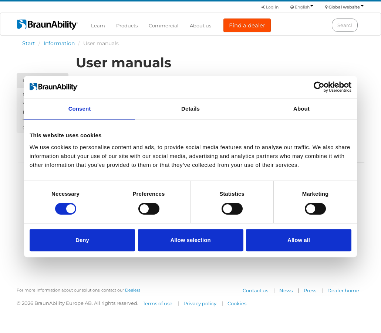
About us (200, 25)
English (304, 7)
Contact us (255, 290)
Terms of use (157, 303)
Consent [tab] (79, 108)
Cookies (236, 303)
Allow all (298, 240)
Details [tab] (190, 108)
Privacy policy (199, 303)
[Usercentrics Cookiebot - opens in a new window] (319, 86)
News (286, 290)
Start (28, 43)
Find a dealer (247, 25)
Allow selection (190, 240)
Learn (98, 25)
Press (310, 290)
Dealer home (343, 290)
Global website (346, 7)
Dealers (132, 290)
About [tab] (301, 108)
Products (127, 25)
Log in (270, 7)
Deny (82, 240)
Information (59, 43)
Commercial (164, 25)
